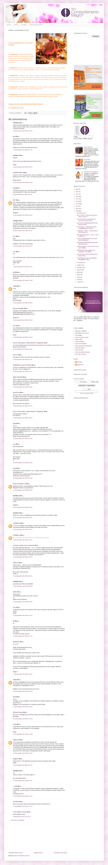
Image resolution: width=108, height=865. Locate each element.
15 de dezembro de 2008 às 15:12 (22, 796)
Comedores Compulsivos (91, 172)
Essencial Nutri (79, 342)
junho (79, 275)
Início (9, 24)
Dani (14, 423)
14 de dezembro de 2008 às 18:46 (22, 438)
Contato (24, 24)
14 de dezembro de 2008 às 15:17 (22, 371)
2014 (77, 202)
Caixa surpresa (88, 147)
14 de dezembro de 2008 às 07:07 (22, 246)
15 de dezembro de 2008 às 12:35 (22, 753)
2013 (77, 204)
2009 (77, 209)
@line (15, 592)
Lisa (14, 236)
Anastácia (16, 392)
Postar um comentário (17, 820)
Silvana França (18, 712)
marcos (15, 355)
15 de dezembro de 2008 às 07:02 (22, 615)
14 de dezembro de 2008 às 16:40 (22, 387)
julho (78, 273)
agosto (79, 270)
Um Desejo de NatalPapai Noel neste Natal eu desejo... (87, 243)
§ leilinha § (16, 523)
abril (78, 280)
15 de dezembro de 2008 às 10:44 (22, 706)
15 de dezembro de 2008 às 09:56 (22, 691)
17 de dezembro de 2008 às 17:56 (22, 806)
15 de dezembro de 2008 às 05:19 (22, 529)
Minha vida (78, 340)
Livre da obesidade (80, 344)
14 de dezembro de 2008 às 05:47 (22, 194)
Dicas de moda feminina (82, 352)
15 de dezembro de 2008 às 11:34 (22, 719)
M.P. (14, 200)
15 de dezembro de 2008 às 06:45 (22, 601)
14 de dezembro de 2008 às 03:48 (22, 182)
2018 (77, 192)
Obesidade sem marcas (82, 333)
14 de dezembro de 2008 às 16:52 (22, 406)
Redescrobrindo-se (19, 483)
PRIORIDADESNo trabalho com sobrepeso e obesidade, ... (86, 251)
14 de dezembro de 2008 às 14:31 (22, 349)
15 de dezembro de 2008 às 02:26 (22, 478)
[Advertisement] (37, 836)
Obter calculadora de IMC (86, 394)
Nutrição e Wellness (81, 331)
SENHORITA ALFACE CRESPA (22, 365)
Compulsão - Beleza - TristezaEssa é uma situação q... (87, 232)
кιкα (14, 251)
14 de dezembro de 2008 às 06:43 (22, 230)
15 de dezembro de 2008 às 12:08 (22, 734)
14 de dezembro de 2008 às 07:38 (22, 280)
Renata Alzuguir (18, 308)
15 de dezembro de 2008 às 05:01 (22, 507)
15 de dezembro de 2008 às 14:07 (22, 780)
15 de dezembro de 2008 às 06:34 (22, 586)
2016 (77, 197)
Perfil (16, 24)
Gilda (14, 679)
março (79, 282)
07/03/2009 (87, 160)
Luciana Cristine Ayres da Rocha (23, 545)
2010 (77, 207)
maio (79, 278)
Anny (14, 724)
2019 (77, 190)
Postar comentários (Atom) (21, 855)
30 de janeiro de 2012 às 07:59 (22, 816)
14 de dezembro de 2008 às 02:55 (22, 167)
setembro (80, 268)
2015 (77, 199)
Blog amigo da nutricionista (83, 346)
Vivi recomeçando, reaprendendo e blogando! (28, 343)
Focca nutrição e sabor (82, 338)
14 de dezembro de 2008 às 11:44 (22, 337)
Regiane (15, 758)
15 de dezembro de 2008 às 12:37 (22, 765)
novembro (80, 263)
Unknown (16, 739)
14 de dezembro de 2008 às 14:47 (22, 359)
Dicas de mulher (80, 348)
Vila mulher (78, 336)
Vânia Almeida (17, 377)
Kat (14, 136)
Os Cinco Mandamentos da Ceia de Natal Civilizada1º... (87, 239)
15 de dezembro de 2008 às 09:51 (22, 674)
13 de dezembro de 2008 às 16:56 (22, 131)
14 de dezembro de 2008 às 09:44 (22, 320)
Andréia (15, 562)
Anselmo (16, 801)
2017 (77, 194)
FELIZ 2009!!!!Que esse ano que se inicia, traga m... (87, 216)
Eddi (14, 188)
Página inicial (38, 852)
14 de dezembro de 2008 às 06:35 (22, 215)
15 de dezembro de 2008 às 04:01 (22, 490)
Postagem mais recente (15, 852)
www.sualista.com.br (20, 812)
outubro (79, 265)
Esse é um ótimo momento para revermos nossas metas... (86, 220)
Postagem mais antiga (60, 852)
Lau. (14, 325)
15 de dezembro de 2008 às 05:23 (22, 557)
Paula (15, 286)
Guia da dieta (79, 350)
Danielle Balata (18, 172)
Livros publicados (36, 24)
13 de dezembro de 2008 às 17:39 (22, 150)
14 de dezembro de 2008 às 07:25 (22, 266)
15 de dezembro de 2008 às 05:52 (22, 576)
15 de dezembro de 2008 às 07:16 (22, 636)
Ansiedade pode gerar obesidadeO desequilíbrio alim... (87, 259)
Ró (14, 621)
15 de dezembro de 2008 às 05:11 (22, 517)
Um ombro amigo (80, 355)
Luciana (79, 362)
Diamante (16, 641)
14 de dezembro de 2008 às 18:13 (22, 418)
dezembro (80, 213)
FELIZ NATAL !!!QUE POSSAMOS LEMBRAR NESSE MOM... (87, 228)
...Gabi (15, 786)
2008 (77, 211)
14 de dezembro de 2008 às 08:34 (22, 303)
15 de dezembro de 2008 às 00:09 (22, 462)
